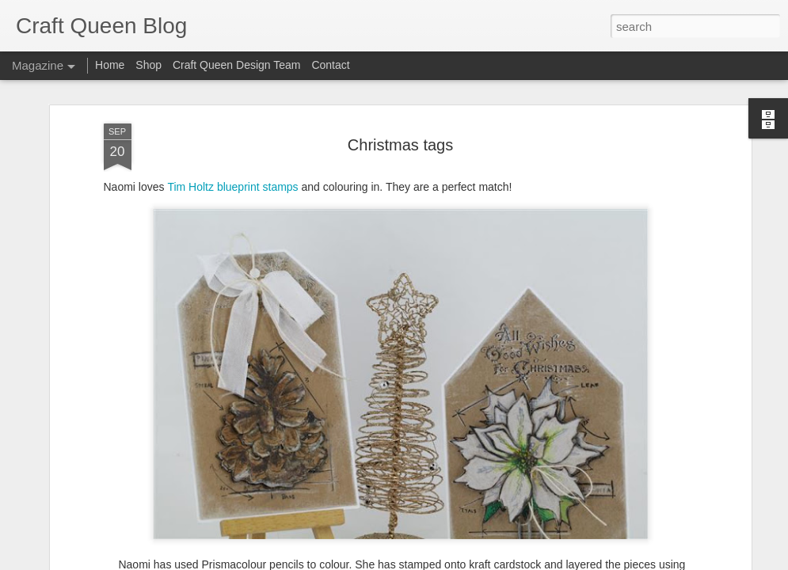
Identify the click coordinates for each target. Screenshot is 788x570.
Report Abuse (489, 561)
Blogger (444, 561)
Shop (148, 65)
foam (398, 479)
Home (109, 65)
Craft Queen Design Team (237, 65)
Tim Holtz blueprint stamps (232, 84)
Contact (330, 65)
